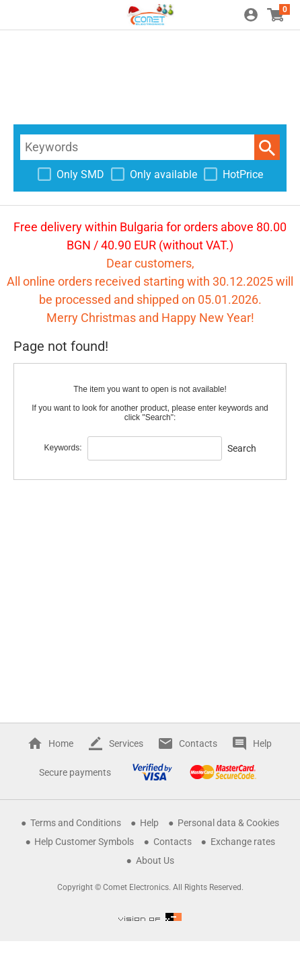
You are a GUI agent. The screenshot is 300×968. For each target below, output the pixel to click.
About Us (155, 860)
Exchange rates (243, 841)
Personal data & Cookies (228, 822)
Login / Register (251, 15)
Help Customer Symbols (84, 841)
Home (60, 743)
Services (126, 743)
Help (262, 743)
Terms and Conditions (75, 822)
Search (267, 147)
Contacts (198, 743)
